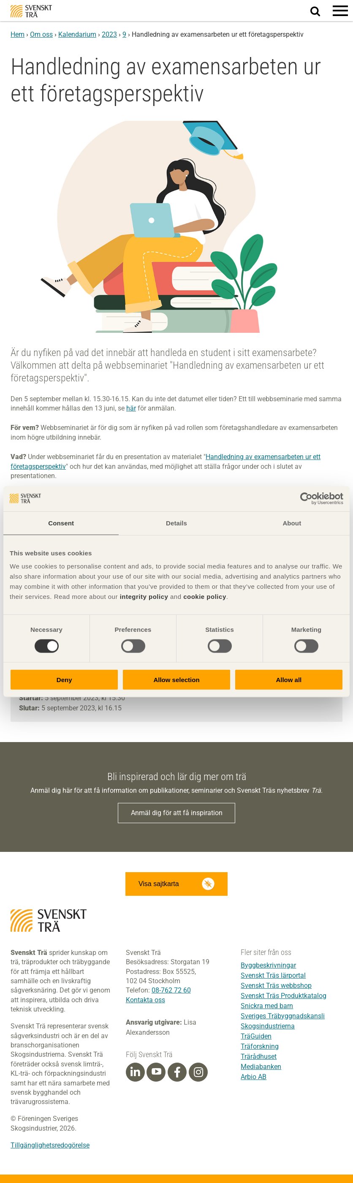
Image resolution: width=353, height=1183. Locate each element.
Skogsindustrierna (268, 1026)
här (131, 408)
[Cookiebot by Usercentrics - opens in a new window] (306, 498)
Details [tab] (176, 522)
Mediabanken (261, 1067)
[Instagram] (198, 1072)
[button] (340, 10)
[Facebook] (177, 1072)
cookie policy (204, 596)
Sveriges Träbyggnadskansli (283, 1016)
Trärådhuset (259, 1056)
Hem (17, 34)
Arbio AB (253, 1077)
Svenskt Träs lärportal (273, 975)
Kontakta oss (145, 1000)
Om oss (41, 34)
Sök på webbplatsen (320, 11)
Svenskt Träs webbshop (276, 986)
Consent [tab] (61, 522)
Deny (64, 679)
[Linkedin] (135, 1072)
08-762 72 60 (171, 990)
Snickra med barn (267, 1006)
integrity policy (144, 596)
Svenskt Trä (31, 11)
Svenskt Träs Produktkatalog (283, 996)
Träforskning (260, 1046)
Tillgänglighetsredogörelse (50, 1145)
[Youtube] (156, 1072)
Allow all (288, 679)
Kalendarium (77, 34)
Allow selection (176, 679)
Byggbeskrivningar (268, 965)
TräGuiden (256, 1036)
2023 (109, 34)
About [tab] (291, 522)
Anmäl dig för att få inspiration (177, 813)
